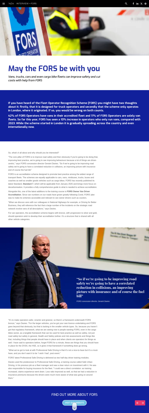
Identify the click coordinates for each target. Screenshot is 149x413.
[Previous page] (137, 402)
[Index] (3, 3)
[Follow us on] (145, 3)
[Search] (126, 3)
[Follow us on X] (141, 3)
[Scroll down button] (74, 406)
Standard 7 (28, 185)
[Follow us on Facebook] (133, 3)
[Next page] (142, 402)
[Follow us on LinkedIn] (137, 3)
